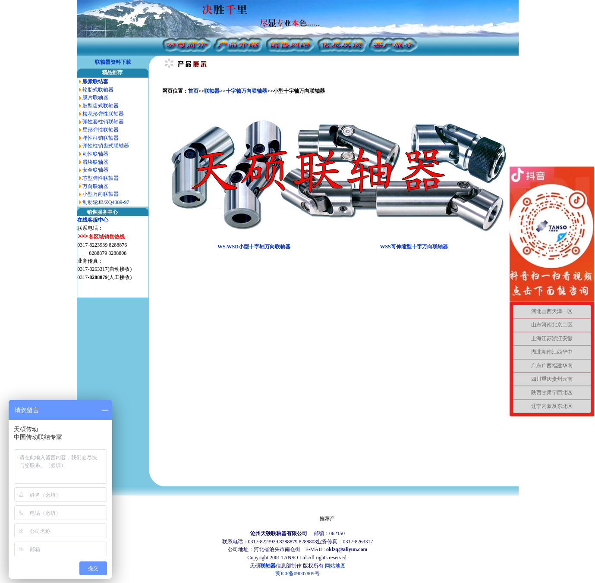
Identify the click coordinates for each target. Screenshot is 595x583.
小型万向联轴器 (100, 194)
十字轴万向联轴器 (246, 91)
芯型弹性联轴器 (100, 178)
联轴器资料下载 (113, 62)
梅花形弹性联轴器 (103, 114)
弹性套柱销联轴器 (103, 122)
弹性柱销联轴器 (100, 138)
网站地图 (335, 566)
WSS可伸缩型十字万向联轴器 (413, 247)
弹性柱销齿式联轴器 (105, 146)
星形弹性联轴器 (100, 130)
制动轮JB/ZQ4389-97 (105, 202)
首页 (193, 91)
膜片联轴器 (95, 97)
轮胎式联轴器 (97, 90)
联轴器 (212, 91)
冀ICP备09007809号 (297, 573)
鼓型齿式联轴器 (100, 106)
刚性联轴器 (95, 154)
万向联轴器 (95, 186)
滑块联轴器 (95, 162)
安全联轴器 (95, 170)
